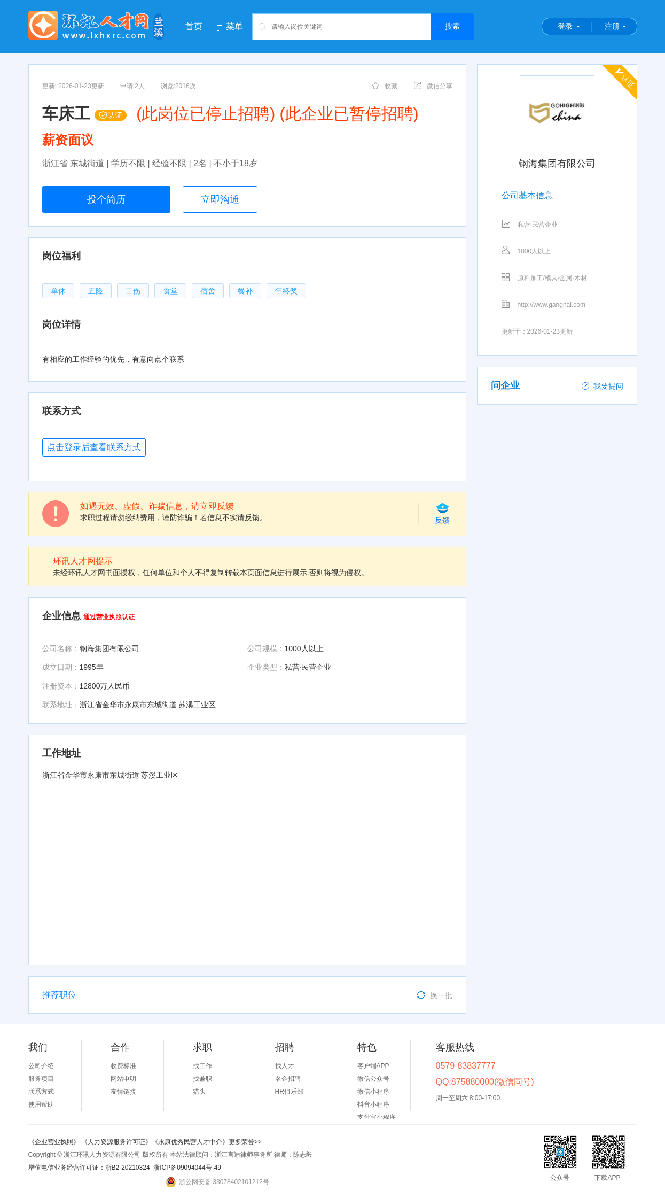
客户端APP (373, 1066)
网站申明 (123, 1079)
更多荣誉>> (245, 1142)
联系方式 (41, 1091)
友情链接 (123, 1091)
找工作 (202, 1066)
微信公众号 (373, 1079)
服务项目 (41, 1079)
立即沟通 (220, 199)
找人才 (284, 1066)
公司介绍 (41, 1066)
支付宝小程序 (376, 1117)
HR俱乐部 (289, 1091)
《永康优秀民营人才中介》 (190, 1142)
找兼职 (202, 1079)
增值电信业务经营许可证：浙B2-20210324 (89, 1167)
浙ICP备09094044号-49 (187, 1167)
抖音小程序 (373, 1104)
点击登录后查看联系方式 (94, 447)
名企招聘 (288, 1079)
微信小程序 (373, 1091)
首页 (193, 26)
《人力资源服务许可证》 (116, 1142)
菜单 (234, 26)
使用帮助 (41, 1104)
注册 (612, 26)
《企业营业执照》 (54, 1142)
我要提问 (602, 386)
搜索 (452, 26)
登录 (565, 26)
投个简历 (106, 199)
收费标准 (123, 1066)
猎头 (199, 1091)
